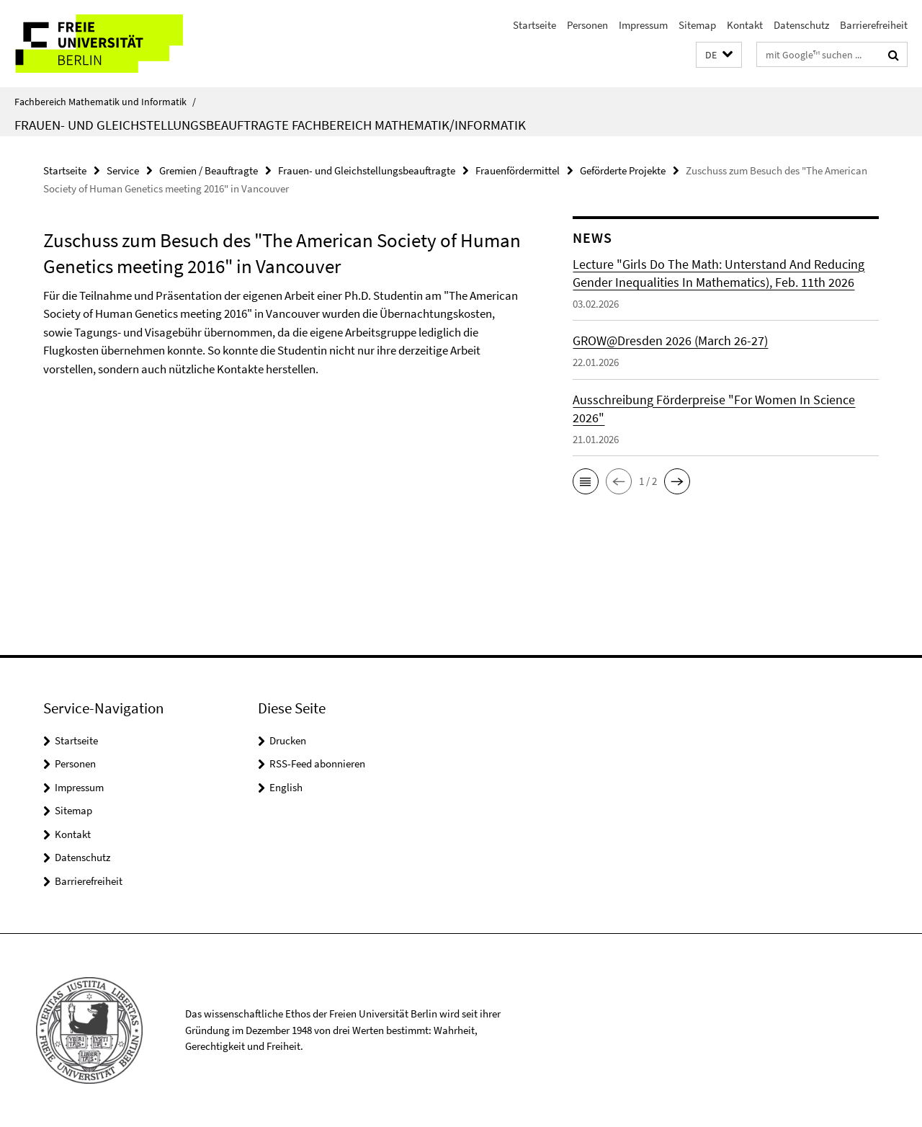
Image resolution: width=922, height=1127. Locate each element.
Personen (587, 25)
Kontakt (745, 25)
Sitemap (697, 25)
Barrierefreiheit (874, 25)
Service (123, 170)
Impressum (643, 25)
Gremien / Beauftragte (208, 170)
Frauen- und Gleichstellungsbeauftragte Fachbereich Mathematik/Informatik (270, 124)
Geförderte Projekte (623, 170)
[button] (719, 55)
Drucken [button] (287, 740)
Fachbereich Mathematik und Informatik (105, 102)
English (286, 787)
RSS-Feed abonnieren (317, 763)
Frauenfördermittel (517, 170)
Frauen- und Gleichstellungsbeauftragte (366, 170)
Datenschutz (801, 25)
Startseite (534, 25)
